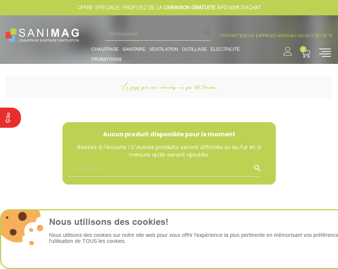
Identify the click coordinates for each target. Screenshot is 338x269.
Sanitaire (134, 49)
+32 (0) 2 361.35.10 (314, 35)
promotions (106, 59)
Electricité (225, 49)
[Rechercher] (157, 34)
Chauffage (105, 49)
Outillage (194, 49)
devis (248, 35)
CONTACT (230, 35)
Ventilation (163, 49)
